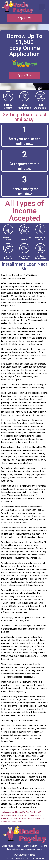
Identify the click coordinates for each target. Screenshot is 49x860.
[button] (42, 7)
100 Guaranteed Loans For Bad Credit (18, 812)
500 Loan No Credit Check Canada (24, 818)
